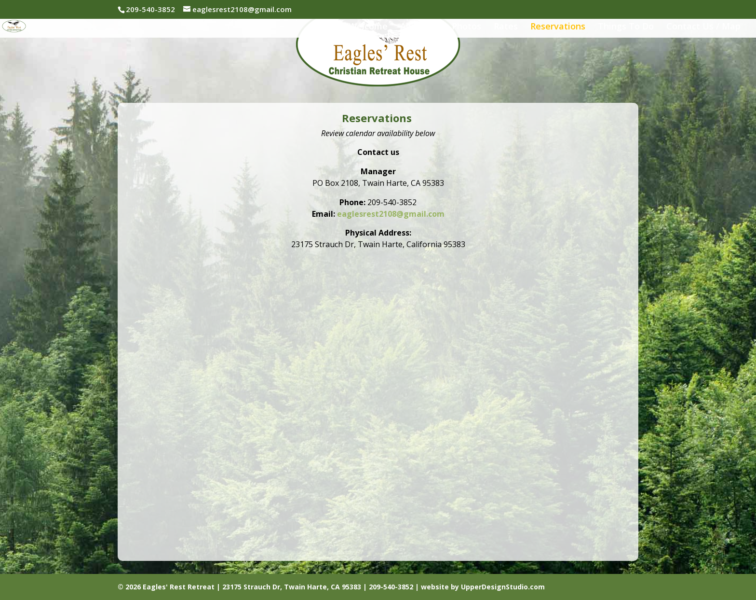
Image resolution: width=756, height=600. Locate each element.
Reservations (557, 27)
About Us (419, 27)
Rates (506, 27)
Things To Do (626, 27)
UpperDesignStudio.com (503, 586)
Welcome (368, 27)
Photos (466, 27)
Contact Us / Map (703, 27)
